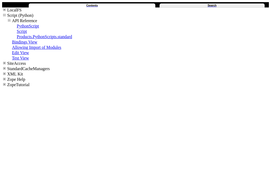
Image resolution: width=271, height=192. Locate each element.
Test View (20, 58)
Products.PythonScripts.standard (44, 36)
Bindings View (24, 42)
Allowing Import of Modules (36, 47)
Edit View (20, 52)
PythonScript (28, 26)
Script (22, 31)
